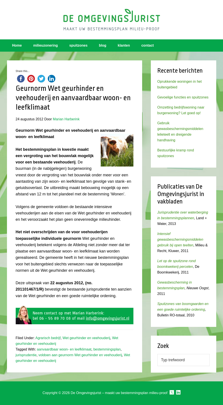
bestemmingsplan (107, 349)
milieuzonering (45, 45)
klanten (124, 45)
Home (17, 45)
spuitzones (78, 45)
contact (147, 45)
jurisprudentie (26, 355)
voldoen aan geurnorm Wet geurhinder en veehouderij (80, 355)
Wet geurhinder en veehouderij (86, 338)
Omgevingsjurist (111, 20)
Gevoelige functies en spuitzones (183, 97)
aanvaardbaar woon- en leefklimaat (64, 349)
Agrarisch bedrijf (48, 338)
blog (102, 45)
